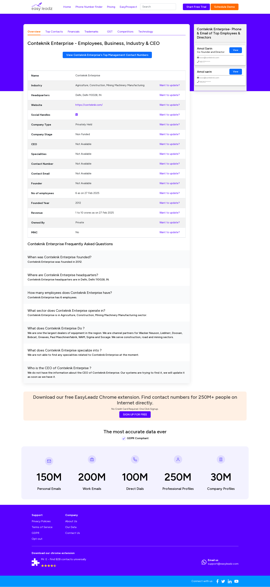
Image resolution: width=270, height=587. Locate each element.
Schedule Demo (224, 6)
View (235, 50)
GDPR (35, 533)
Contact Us (72, 533)
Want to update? (169, 85)
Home (67, 6)
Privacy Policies (41, 521)
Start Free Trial (196, 6)
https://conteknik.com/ (89, 105)
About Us (71, 521)
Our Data (70, 527)
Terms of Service (42, 527)
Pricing (111, 6)
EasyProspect (128, 6)
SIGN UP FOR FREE (135, 414)
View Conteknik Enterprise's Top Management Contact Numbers (107, 55)
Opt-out (37, 539)
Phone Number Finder (88, 6)
